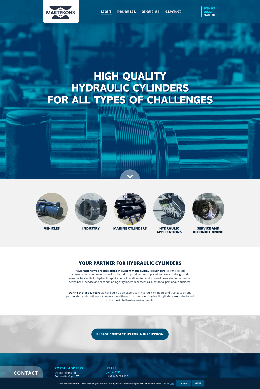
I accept (183, 383)
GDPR (198, 383)
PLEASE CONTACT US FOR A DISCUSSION (130, 334)
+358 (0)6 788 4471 (118, 376)
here (172, 383)
